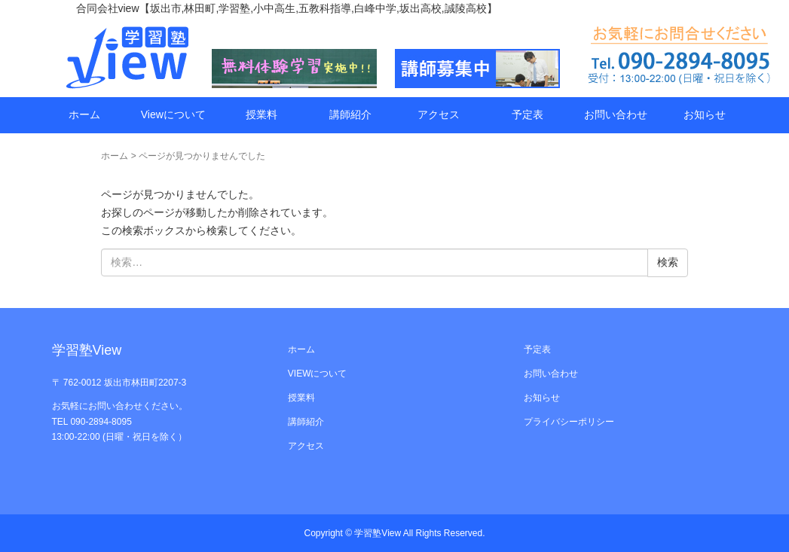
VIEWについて (317, 373)
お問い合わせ (615, 114)
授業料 (261, 114)
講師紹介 (350, 114)
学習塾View (378, 533)
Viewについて (173, 114)
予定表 (527, 114)
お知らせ (704, 114)
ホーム (84, 114)
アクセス (438, 114)
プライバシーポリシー (569, 421)
